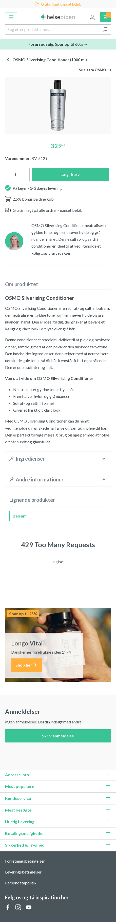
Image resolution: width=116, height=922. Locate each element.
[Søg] (105, 29)
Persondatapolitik (20, 882)
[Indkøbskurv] (105, 17)
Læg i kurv (70, 174)
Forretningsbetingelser (25, 861)
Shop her (26, 665)
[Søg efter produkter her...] (52, 29)
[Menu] (11, 17)
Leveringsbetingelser (23, 871)
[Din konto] (92, 17)
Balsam (20, 515)
